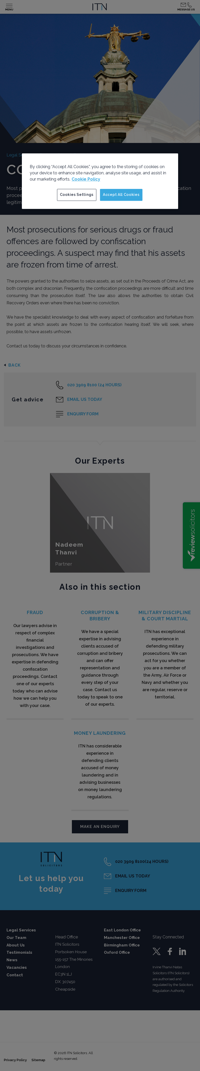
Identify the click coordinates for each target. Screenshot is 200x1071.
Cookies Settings (76, 195)
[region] (100, 181)
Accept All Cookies (121, 195)
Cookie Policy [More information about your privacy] (86, 179)
